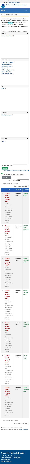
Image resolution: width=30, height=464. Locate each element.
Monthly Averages (7, 115)
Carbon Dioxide (6, 64)
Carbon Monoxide (6, 66)
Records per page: (19, 186)
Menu (3, 11)
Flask (3, 88)
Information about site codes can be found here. (16, 170)
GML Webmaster (24, 429)
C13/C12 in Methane (7, 62)
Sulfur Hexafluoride (7, 73)
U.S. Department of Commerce (11, 456)
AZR (3, 141)
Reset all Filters (6, 177)
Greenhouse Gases (7, 36)
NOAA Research (6, 461)
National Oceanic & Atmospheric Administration (11, 458)
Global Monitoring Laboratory (16, 5)
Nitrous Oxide (5, 72)
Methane (4, 68)
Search (5, 168)
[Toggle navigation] (26, 10)
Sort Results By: (12, 180)
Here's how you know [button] (14, 2)
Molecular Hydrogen (7, 70)
